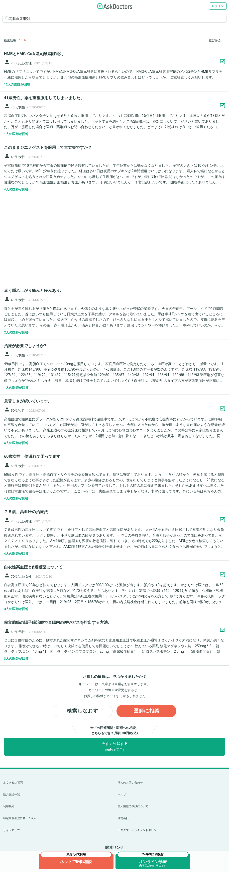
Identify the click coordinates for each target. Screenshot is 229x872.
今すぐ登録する (115, 746)
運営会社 (123, 818)
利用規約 (8, 806)
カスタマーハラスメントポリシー (138, 830)
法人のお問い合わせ (130, 782)
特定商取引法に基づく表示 (19, 818)
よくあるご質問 (13, 782)
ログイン (218, 6)
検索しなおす (82, 711)
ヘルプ (122, 794)
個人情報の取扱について (133, 806)
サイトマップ (11, 830)
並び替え (217, 40)
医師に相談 (146, 711)
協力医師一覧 (11, 794)
